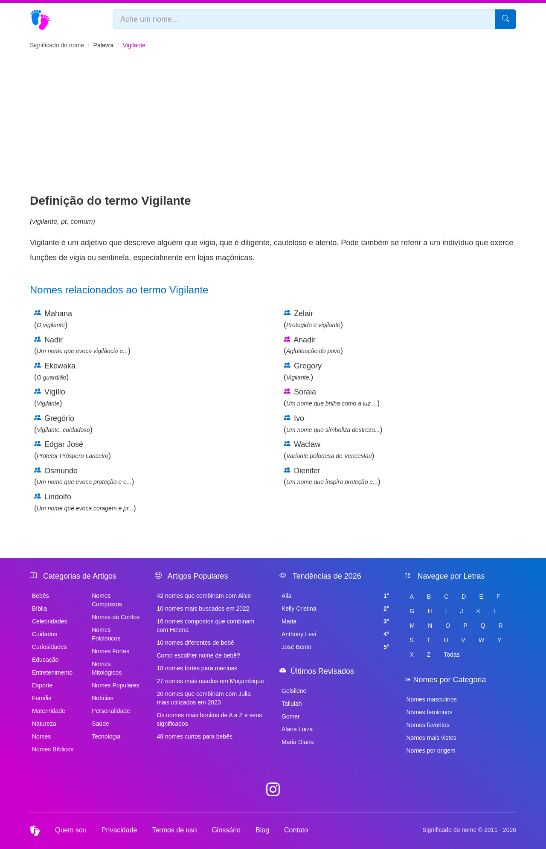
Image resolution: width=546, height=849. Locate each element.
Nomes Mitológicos (107, 668)
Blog (262, 830)
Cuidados (44, 634)
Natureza (44, 723)
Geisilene (294, 690)
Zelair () (313, 319)
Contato (296, 830)
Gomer (291, 716)
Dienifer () (332, 476)
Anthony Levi (335, 634)
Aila (335, 595)
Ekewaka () (55, 371)
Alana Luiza (297, 729)
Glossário (226, 830)
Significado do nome (57, 45)
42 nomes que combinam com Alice (204, 595)
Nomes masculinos (432, 699)
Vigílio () (49, 397)
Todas (451, 654)
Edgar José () (72, 450)
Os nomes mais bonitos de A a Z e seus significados (209, 719)
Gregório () (63, 424)
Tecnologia (106, 736)
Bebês (40, 595)
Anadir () (313, 345)
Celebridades (49, 621)
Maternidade (48, 710)
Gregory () (303, 371)
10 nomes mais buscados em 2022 (203, 608)
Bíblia (39, 608)
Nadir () (82, 345)
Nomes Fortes (110, 651)
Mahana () (53, 319)
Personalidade (111, 710)
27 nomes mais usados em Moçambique (210, 681)
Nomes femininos (430, 712)
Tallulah (292, 703)
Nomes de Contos (115, 617)
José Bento (335, 647)
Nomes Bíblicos (52, 749)
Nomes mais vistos (431, 737)
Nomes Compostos (107, 600)
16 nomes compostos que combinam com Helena (206, 625)
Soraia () (332, 397)
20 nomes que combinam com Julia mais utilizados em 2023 (204, 698)
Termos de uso (174, 830)
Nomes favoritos (428, 725)
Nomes (41, 736)
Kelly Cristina (335, 608)
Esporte (42, 685)
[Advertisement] (273, 128)
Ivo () (333, 424)
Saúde (100, 723)
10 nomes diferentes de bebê (195, 642)
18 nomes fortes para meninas (197, 668)
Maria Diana (298, 742)
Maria (335, 621)
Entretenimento (52, 672)
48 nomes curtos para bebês (194, 736)
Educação (45, 659)
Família (42, 698)
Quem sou (71, 830)
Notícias (102, 698)
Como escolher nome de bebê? (198, 655)
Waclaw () (329, 450)
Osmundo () (84, 476)
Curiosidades (49, 646)
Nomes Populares (115, 685)
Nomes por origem (431, 750)
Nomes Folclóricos (106, 634)
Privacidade (119, 830)
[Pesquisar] (505, 19)
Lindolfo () (85, 502)
